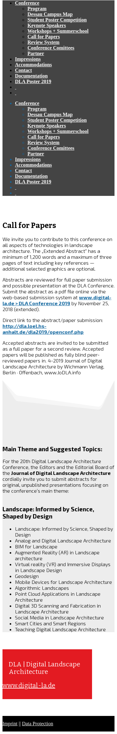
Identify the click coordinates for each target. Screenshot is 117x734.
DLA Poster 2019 (33, 81)
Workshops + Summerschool (58, 31)
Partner (35, 53)
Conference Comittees (50, 47)
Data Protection (37, 723)
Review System (43, 42)
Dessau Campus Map (50, 14)
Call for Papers (43, 36)
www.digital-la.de (28, 685)
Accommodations (33, 64)
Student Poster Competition (57, 19)
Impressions (28, 59)
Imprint (9, 723)
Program (36, 8)
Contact (23, 70)
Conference (27, 3)
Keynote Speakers (46, 25)
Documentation (31, 75)
